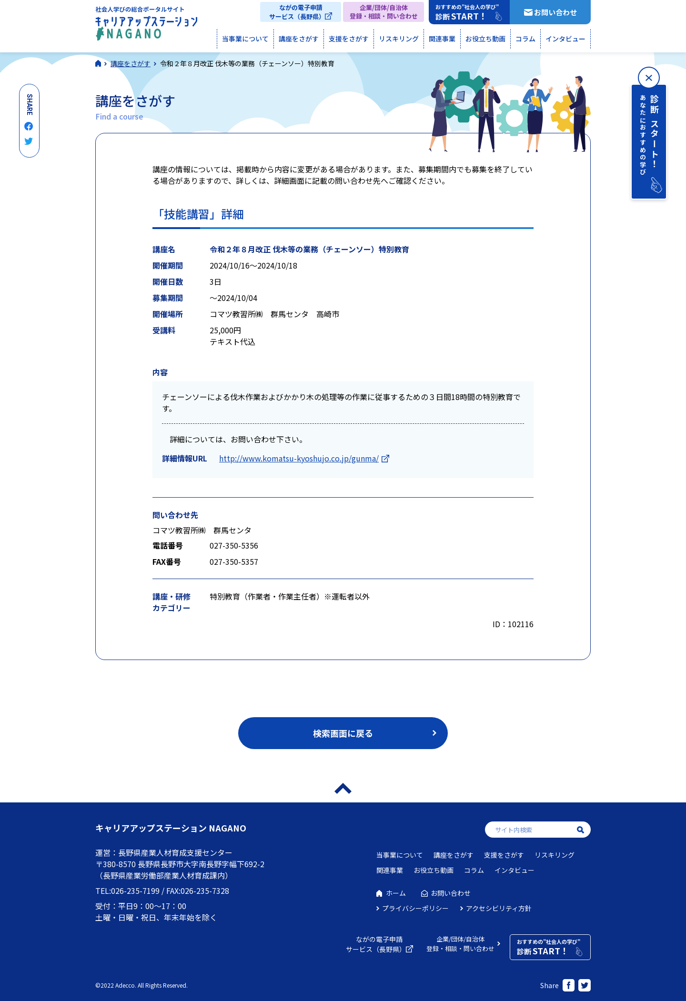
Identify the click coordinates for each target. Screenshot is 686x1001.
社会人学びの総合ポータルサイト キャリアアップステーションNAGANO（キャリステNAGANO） (146, 26)
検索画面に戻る (343, 733)
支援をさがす (349, 38)
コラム (525, 38)
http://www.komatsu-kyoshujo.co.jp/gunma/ (299, 458)
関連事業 (442, 38)
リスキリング (399, 38)
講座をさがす (299, 38)
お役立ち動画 (485, 38)
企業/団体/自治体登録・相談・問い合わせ (384, 11)
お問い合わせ (555, 12)
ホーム (396, 893)
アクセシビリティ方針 (499, 908)
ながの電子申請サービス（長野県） (297, 12)
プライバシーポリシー (415, 908)
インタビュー (565, 38)
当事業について (245, 38)
